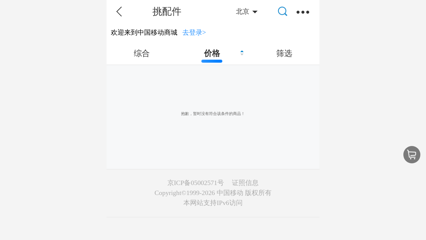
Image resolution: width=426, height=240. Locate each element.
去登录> (194, 32)
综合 (142, 53)
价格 (212, 53)
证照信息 (245, 182)
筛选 (284, 53)
